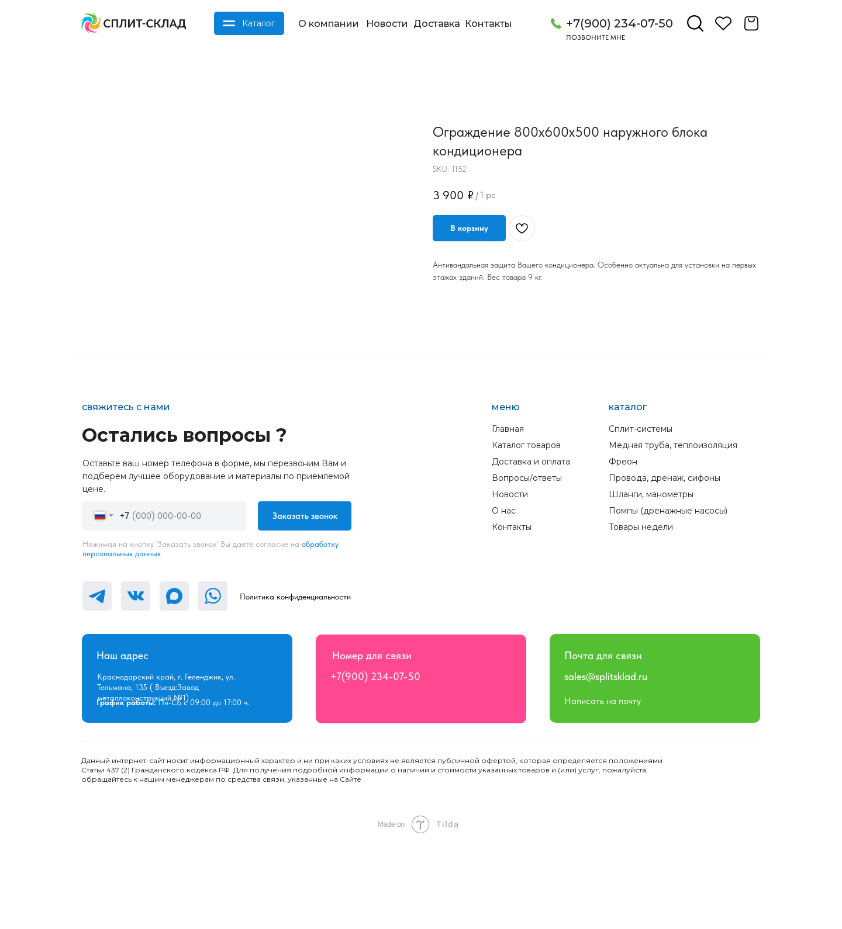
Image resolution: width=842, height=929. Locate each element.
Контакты (488, 23)
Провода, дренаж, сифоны (664, 562)
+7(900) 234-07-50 (619, 23)
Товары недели (641, 611)
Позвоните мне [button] (595, 37)
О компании (328, 23)
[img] (133, 23)
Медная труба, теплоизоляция (673, 529)
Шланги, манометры (651, 578)
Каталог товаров (526, 529)
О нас (504, 595)
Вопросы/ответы (527, 562)
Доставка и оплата (531, 545)
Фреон (623, 545)
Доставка (436, 23)
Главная (508, 513)
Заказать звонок (304, 600)
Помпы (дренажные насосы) (668, 595)
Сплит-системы (640, 513)
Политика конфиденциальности (295, 680)
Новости (387, 23)
